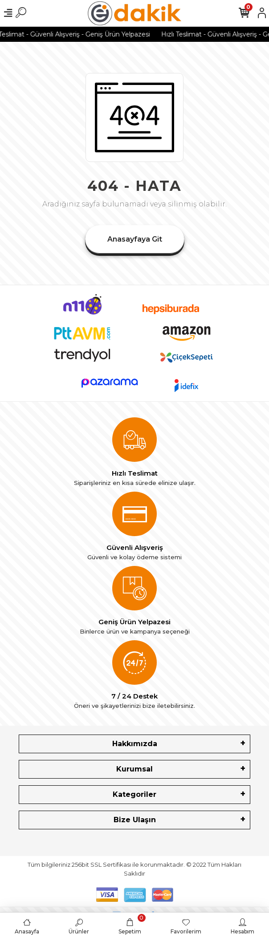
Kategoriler (134, 794)
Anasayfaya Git (134, 239)
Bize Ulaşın (135, 820)
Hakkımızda (134, 743)
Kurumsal (134, 769)
